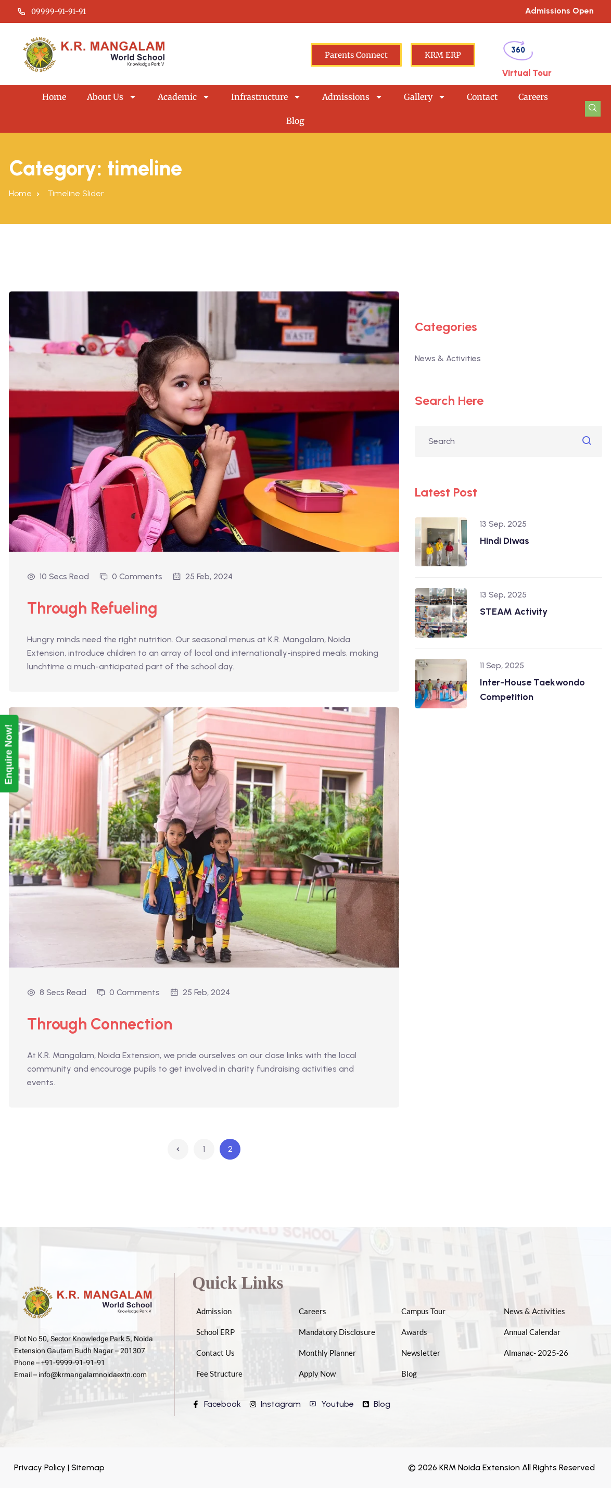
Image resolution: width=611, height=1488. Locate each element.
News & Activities (448, 358)
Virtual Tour (527, 73)
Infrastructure (266, 96)
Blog (295, 121)
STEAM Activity (514, 611)
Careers (533, 97)
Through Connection (103, 1024)
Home (54, 97)
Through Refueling (96, 608)
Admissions (352, 96)
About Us (112, 96)
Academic (184, 96)
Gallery (425, 96)
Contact (482, 97)
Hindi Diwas (504, 540)
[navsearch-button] (593, 109)
